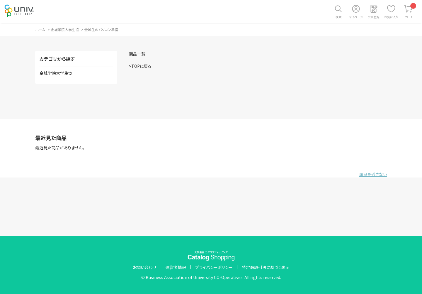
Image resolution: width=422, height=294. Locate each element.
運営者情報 (176, 267)
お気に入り (391, 17)
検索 (338, 17)
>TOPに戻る (140, 66)
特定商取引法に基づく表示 (266, 267)
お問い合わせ (144, 267)
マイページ (356, 17)
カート (410, 11)
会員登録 (374, 17)
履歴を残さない (373, 174)
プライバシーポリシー (214, 267)
